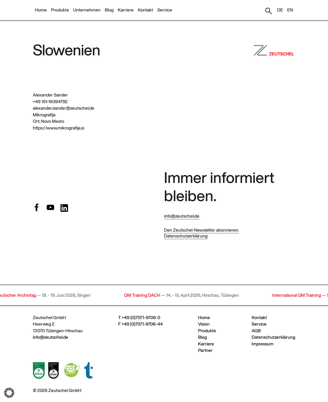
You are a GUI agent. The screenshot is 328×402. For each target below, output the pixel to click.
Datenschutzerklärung (186, 236)
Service (164, 10)
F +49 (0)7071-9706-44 (140, 324)
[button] (9, 393)
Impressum (262, 344)
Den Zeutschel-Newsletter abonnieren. (201, 230)
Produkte (60, 10)
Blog (109, 10)
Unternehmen (87, 10)
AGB (256, 331)
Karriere (126, 10)
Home (41, 10)
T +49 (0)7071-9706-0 (139, 317)
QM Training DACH (144, 295)
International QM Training (298, 295)
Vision (204, 324)
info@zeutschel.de (181, 216)
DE (280, 10)
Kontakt (145, 10)
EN (290, 10)
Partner (205, 350)
